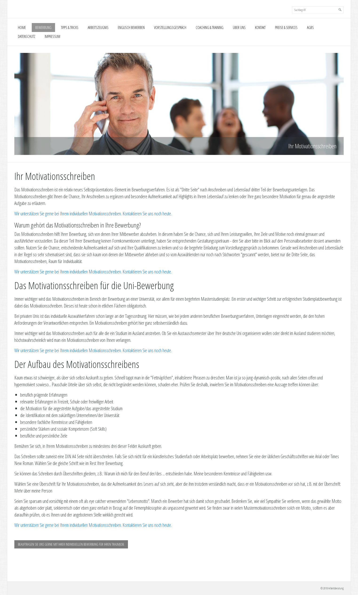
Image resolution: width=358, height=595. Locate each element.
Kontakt (260, 27)
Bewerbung (43, 27)
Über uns (239, 27)
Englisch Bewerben (131, 27)
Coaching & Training (209, 27)
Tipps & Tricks (69, 27)
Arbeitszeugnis (98, 27)
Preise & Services (286, 27)
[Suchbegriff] (318, 9)
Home (22, 27)
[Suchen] (340, 10)
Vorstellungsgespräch (170, 27)
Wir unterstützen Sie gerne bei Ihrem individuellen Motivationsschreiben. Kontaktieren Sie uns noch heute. (93, 213)
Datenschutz (26, 36)
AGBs (310, 27)
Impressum (52, 36)
